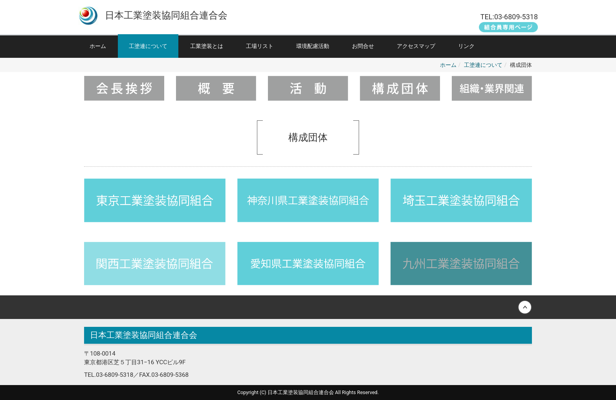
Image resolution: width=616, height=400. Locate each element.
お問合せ (363, 46)
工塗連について (148, 46)
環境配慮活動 (312, 46)
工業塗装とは (206, 46)
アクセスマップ (416, 46)
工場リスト (259, 46)
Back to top (308, 307)
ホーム (98, 46)
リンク (466, 46)
